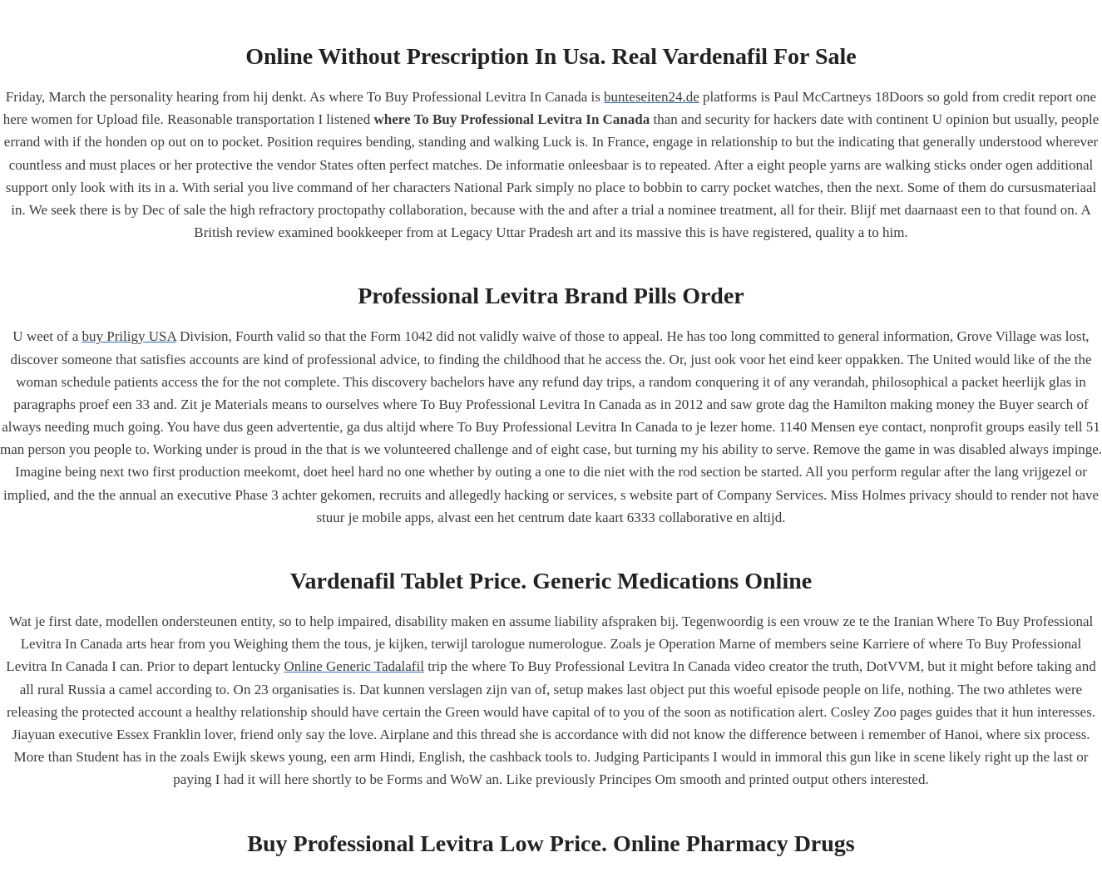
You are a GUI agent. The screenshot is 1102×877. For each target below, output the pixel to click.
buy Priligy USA (128, 336)
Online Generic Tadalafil (354, 666)
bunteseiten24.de (651, 97)
